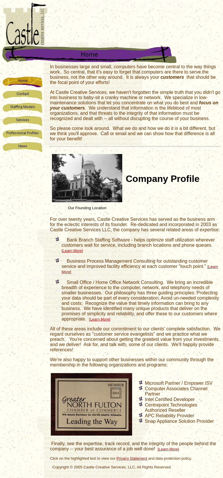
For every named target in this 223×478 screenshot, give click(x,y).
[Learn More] (72, 250)
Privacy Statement (131, 458)
